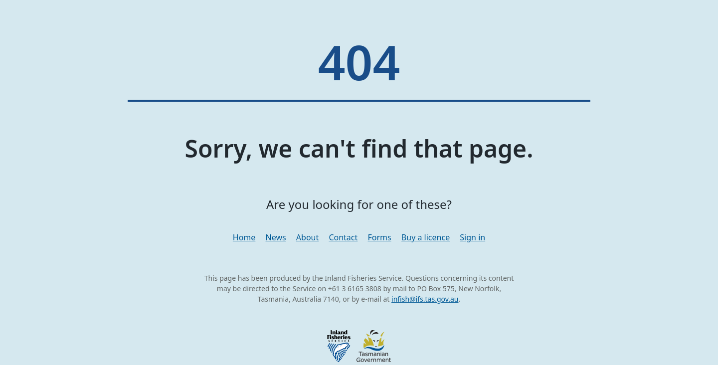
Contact (343, 237)
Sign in (472, 237)
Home (244, 237)
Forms (379, 237)
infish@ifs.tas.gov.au (425, 299)
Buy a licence (425, 237)
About (307, 237)
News (276, 237)
